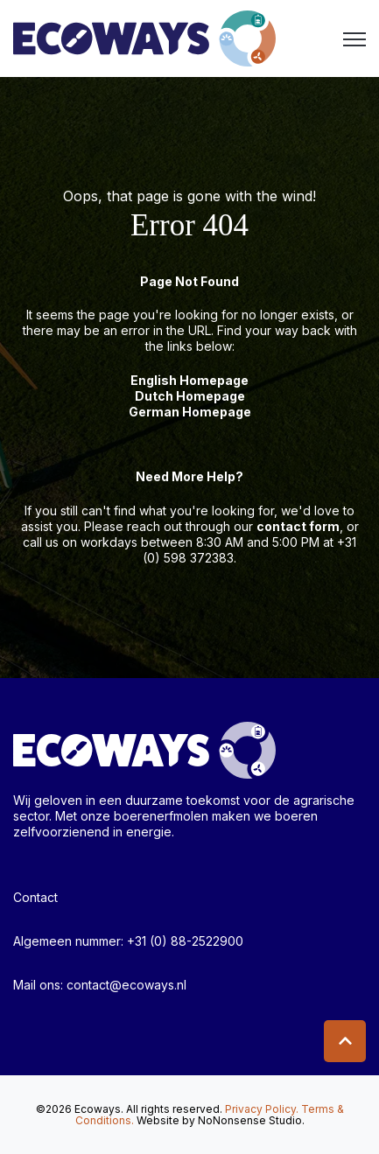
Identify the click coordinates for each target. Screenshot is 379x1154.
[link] (144, 37)
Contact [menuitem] (35, 897)
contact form (298, 526)
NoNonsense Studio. (251, 1120)
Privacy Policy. (261, 1109)
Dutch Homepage (190, 395)
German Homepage (190, 411)
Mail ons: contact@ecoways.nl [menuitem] (99, 984)
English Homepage (189, 380)
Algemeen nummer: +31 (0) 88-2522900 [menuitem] (128, 941)
